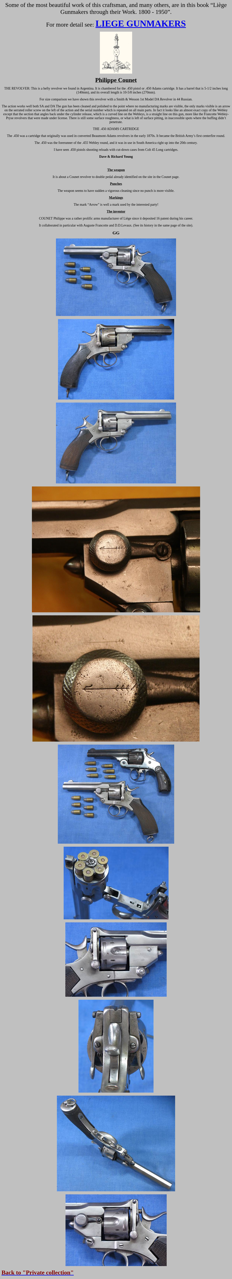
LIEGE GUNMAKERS (141, 23)
